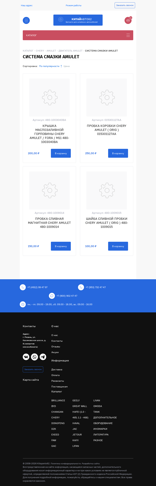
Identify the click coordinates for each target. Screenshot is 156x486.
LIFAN (75, 445)
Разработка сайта (91, 463)
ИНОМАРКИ (100, 428)
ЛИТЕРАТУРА (100, 434)
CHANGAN (57, 411)
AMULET (51, 50)
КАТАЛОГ (31, 35)
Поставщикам (59, 386)
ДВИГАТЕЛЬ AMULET (71, 50)
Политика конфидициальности (66, 463)
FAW (53, 440)
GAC (53, 445)
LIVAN (96, 400)
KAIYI (75, 440)
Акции (55, 352)
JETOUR (77, 434)
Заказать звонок (125, 5)
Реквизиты (57, 380)
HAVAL (76, 423)
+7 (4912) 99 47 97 (33, 287)
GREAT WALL (79, 406)
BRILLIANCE (58, 400)
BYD (53, 406)
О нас (54, 335)
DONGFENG (58, 423)
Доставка (56, 369)
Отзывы (55, 346)
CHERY (40, 50)
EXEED (55, 434)
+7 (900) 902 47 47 (63, 296)
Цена (67, 66)
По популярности (49, 66)
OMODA (97, 406)
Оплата (55, 375)
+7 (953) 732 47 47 (92, 287)
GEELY (76, 400)
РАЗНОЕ (98, 440)
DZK (53, 428)
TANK (96, 411)
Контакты (57, 340)
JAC (74, 428)
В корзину (61, 153)
